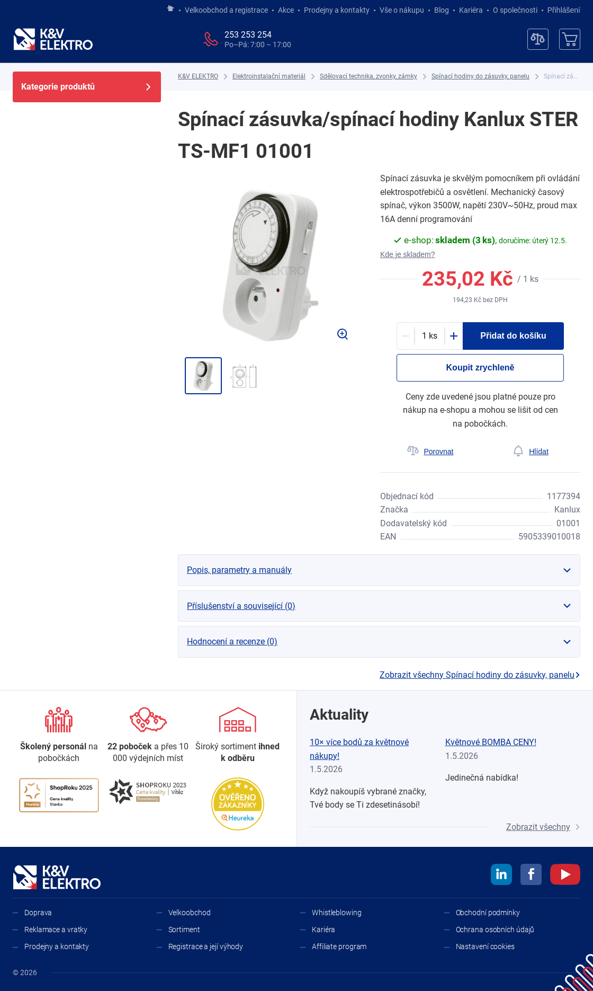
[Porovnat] (430, 451)
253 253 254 (248, 35)
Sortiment (184, 929)
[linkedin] (501, 876)
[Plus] (453, 336)
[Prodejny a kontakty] (148, 736)
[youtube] (565, 876)
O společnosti (515, 10)
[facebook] (531, 876)
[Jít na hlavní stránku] (170, 9)
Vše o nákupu (402, 10)
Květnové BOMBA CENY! (490, 742)
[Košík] (569, 39)
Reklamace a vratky (55, 929)
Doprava (38, 912)
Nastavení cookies (485, 946)
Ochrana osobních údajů (495, 929)
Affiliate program (339, 946)
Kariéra (471, 10)
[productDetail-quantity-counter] (429, 336)
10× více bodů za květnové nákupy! (359, 749)
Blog (441, 10)
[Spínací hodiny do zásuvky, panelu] (480, 77)
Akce (286, 10)
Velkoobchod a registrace (226, 10)
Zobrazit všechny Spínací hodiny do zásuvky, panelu (480, 675)
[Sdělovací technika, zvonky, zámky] (368, 77)
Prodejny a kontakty (337, 10)
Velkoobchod (189, 912)
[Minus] (405, 336)
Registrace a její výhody (206, 946)
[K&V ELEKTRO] (52, 39)
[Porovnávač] (538, 39)
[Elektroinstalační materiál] (269, 77)
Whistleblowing (337, 912)
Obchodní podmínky (488, 912)
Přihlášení (561, 10)
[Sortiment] (237, 736)
